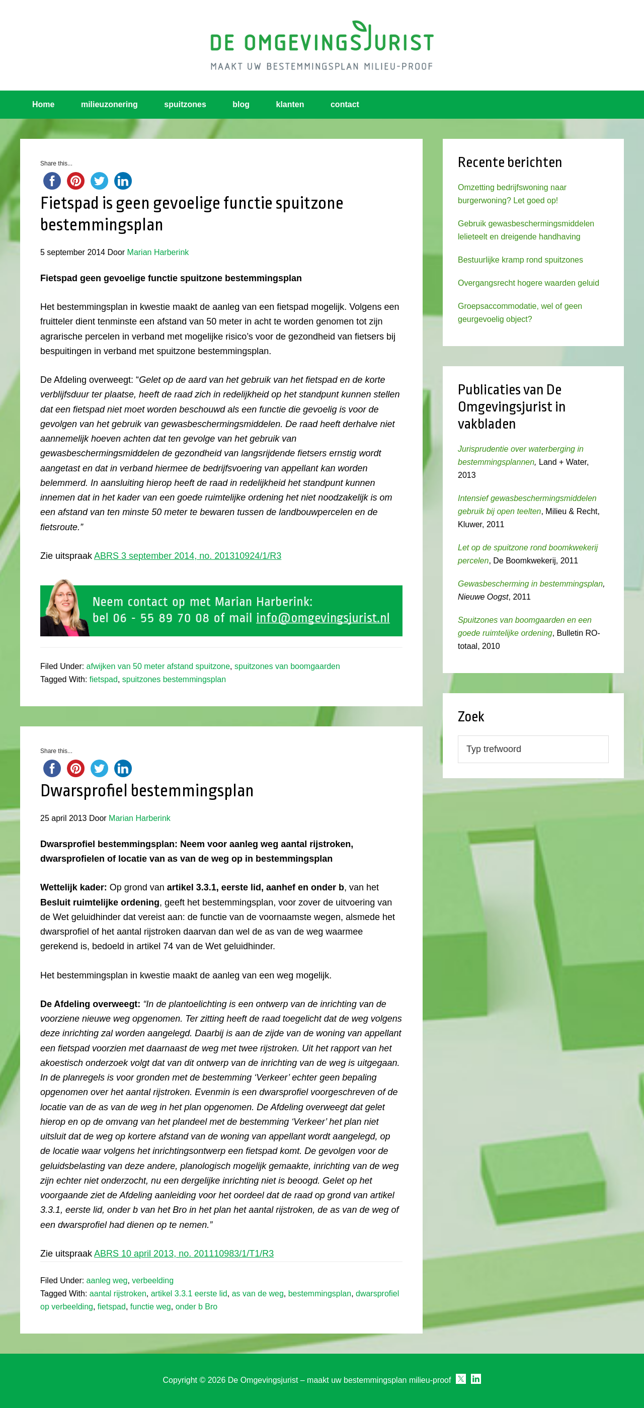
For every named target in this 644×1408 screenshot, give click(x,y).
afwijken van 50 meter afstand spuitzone (158, 666)
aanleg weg (107, 1280)
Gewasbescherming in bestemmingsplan (530, 583)
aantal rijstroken (118, 1293)
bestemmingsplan (319, 1293)
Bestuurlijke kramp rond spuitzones (520, 260)
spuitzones (185, 104)
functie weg (150, 1306)
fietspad (104, 679)
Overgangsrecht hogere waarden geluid (528, 283)
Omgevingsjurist (322, 45)
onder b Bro (197, 1306)
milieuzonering (109, 104)
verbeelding (153, 1280)
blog (241, 104)
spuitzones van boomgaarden (287, 666)
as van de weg (258, 1293)
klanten (290, 104)
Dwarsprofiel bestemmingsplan (147, 790)
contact (345, 104)
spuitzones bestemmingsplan (174, 679)
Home (43, 104)
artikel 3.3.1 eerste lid (189, 1293)
